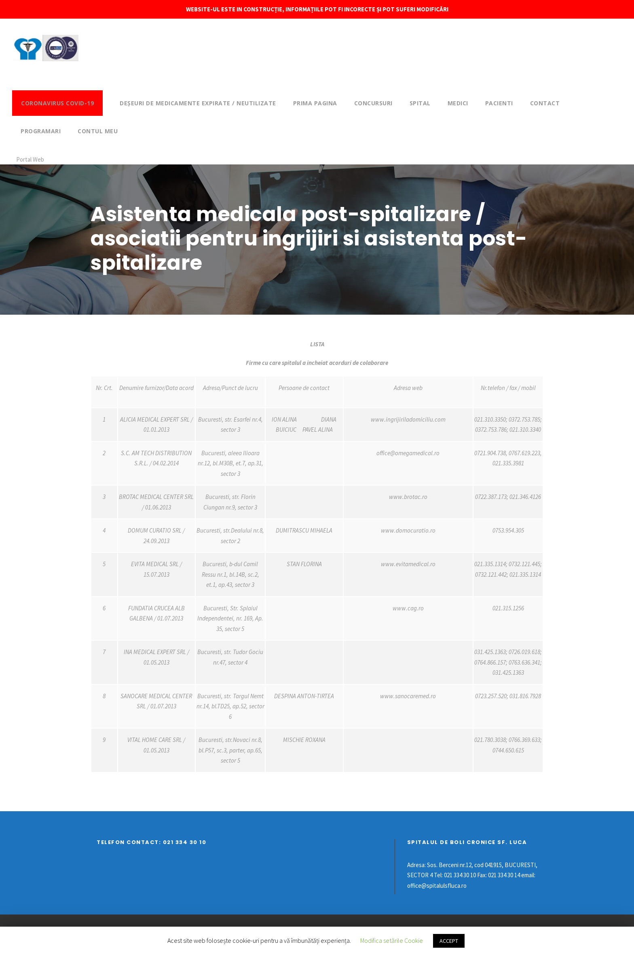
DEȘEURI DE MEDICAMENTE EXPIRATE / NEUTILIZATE (198, 103)
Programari (41, 131)
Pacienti (499, 103)
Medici (458, 103)
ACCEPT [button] (449, 940)
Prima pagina (315, 103)
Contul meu (98, 131)
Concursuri (373, 103)
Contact (545, 103)
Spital (420, 103)
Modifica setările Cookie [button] (391, 940)
